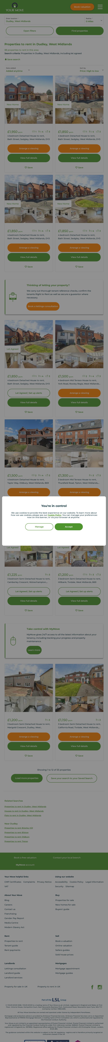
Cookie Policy (54, 515)
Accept (69, 526)
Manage (39, 526)
